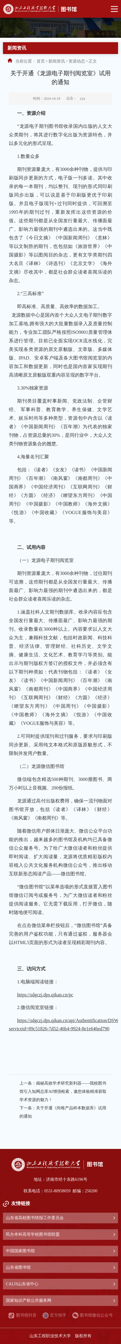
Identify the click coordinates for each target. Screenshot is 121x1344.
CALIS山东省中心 (22, 1284)
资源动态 (76, 61)
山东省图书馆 (18, 1267)
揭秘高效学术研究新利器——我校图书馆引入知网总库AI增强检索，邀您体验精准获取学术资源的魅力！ (63, 1091)
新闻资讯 (56, 61)
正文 (93, 61)
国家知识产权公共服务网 (28, 1300)
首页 (41, 61)
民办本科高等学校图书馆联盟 (33, 1234)
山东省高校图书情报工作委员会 (35, 1218)
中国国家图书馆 (20, 1251)
